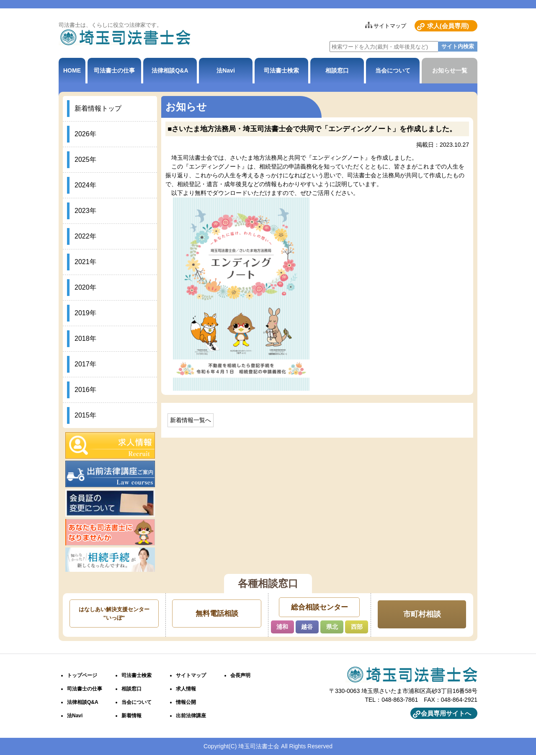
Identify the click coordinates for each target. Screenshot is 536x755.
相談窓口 (337, 70)
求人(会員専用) (448, 25)
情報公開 (186, 702)
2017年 (85, 364)
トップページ (82, 675)
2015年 (85, 415)
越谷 (307, 626)
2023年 (85, 210)
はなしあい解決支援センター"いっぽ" (114, 613)
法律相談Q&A (170, 70)
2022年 (85, 236)
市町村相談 (422, 614)
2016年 (85, 389)
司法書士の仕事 (114, 70)
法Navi (225, 70)
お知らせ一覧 (449, 70)
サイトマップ (390, 26)
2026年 (85, 134)
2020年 (85, 287)
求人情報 (186, 689)
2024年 (85, 185)
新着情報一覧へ (190, 420)
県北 (332, 626)
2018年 (85, 338)
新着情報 (131, 716)
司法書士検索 (281, 70)
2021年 (85, 261)
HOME (72, 70)
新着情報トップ (98, 108)
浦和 (282, 626)
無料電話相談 (217, 613)
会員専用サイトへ (446, 713)
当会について (392, 70)
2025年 (85, 159)
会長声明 (240, 675)
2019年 (85, 313)
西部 (357, 626)
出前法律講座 (191, 716)
